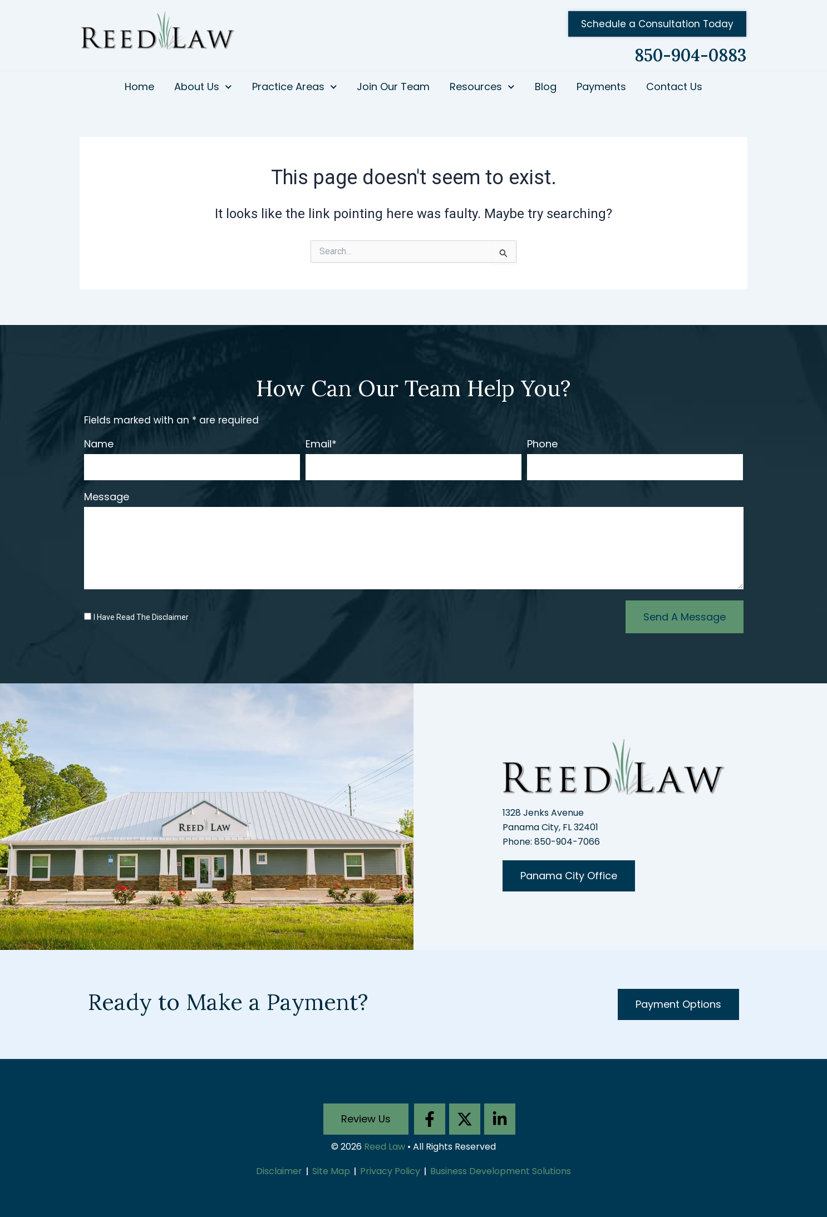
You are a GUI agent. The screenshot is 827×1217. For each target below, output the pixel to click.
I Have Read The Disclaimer (141, 617)
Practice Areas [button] (294, 87)
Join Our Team (393, 86)
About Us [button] (203, 87)
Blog (546, 86)
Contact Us (674, 86)
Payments (601, 86)
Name (99, 444)
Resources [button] (482, 87)
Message (106, 497)
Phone (542, 444)
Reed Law (384, 1146)
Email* (321, 444)
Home (139, 86)
